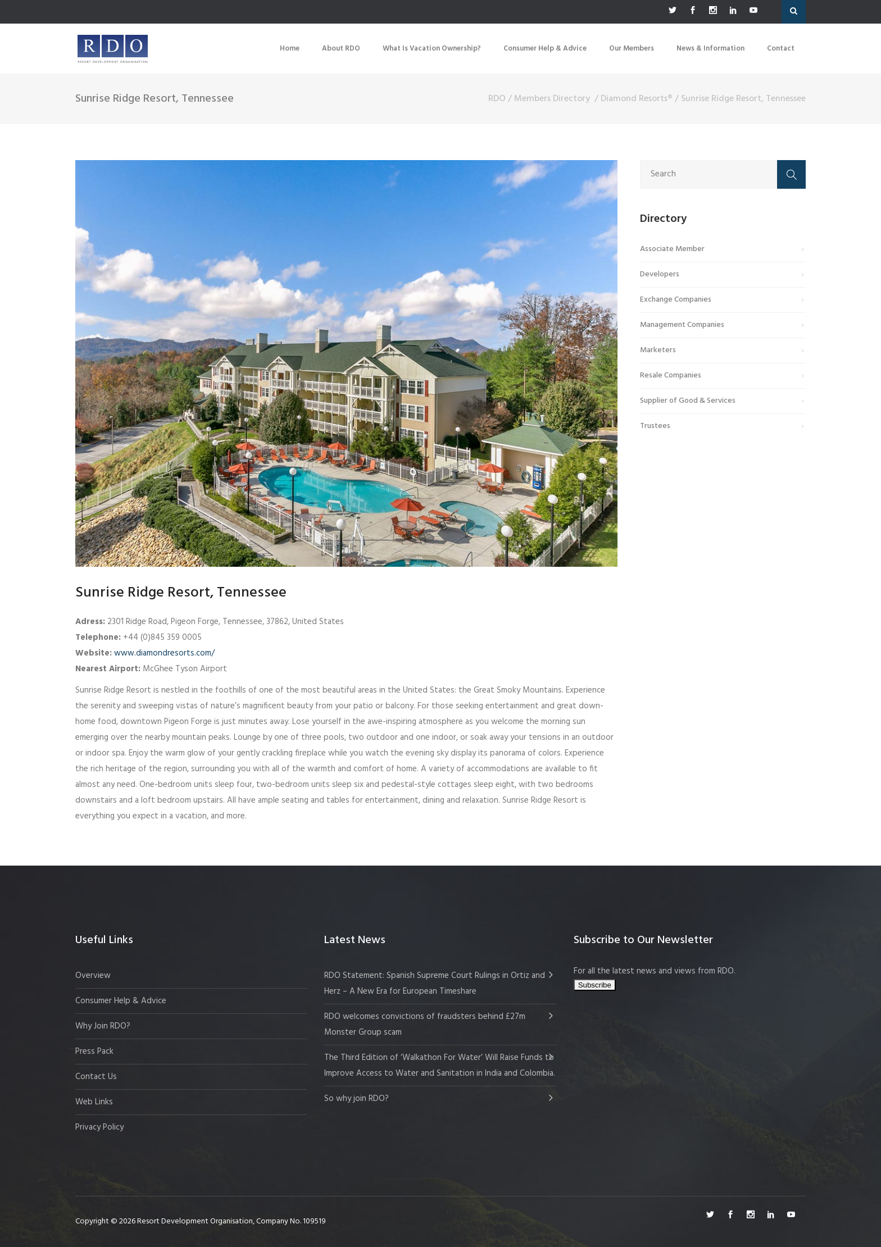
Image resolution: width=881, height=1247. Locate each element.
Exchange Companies (675, 299)
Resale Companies (670, 375)
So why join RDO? (356, 1098)
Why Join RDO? (102, 1026)
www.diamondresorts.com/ (164, 653)
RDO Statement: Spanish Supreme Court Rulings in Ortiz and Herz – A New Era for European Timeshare (434, 983)
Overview (93, 975)
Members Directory (552, 99)
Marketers (658, 350)
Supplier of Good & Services (687, 400)
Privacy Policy (99, 1127)
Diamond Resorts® (637, 99)
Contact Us (96, 1077)
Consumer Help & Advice (120, 1001)
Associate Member (672, 249)
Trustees (655, 426)
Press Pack (94, 1051)
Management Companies (682, 324)
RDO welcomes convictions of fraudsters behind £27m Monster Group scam (424, 1024)
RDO (497, 99)
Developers (659, 274)
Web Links (94, 1102)
